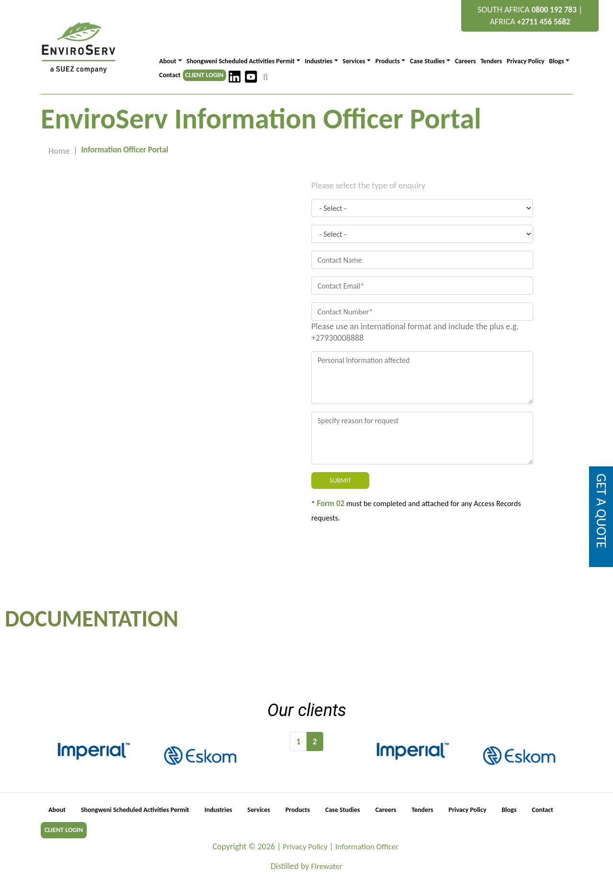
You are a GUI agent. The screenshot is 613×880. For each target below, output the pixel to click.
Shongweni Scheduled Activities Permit (135, 810)
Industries (218, 810)
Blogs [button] (556, 61)
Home (59, 151)
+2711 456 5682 (543, 22)
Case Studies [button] (427, 61)
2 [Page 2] (315, 741)
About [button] (167, 61)
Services (259, 810)
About (57, 810)
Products (297, 810)
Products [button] (387, 61)
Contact (170, 75)
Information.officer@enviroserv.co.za (87, 546)
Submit (340, 480)
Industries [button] (319, 61)
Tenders (491, 61)
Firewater (326, 866)
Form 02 (331, 503)
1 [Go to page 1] (298, 741)
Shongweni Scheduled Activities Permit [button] (240, 61)
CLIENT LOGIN (204, 75)
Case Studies (342, 810)
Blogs (509, 810)
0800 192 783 (554, 10)
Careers (465, 61)
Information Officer (366, 847)
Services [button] (353, 61)
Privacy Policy (526, 61)
